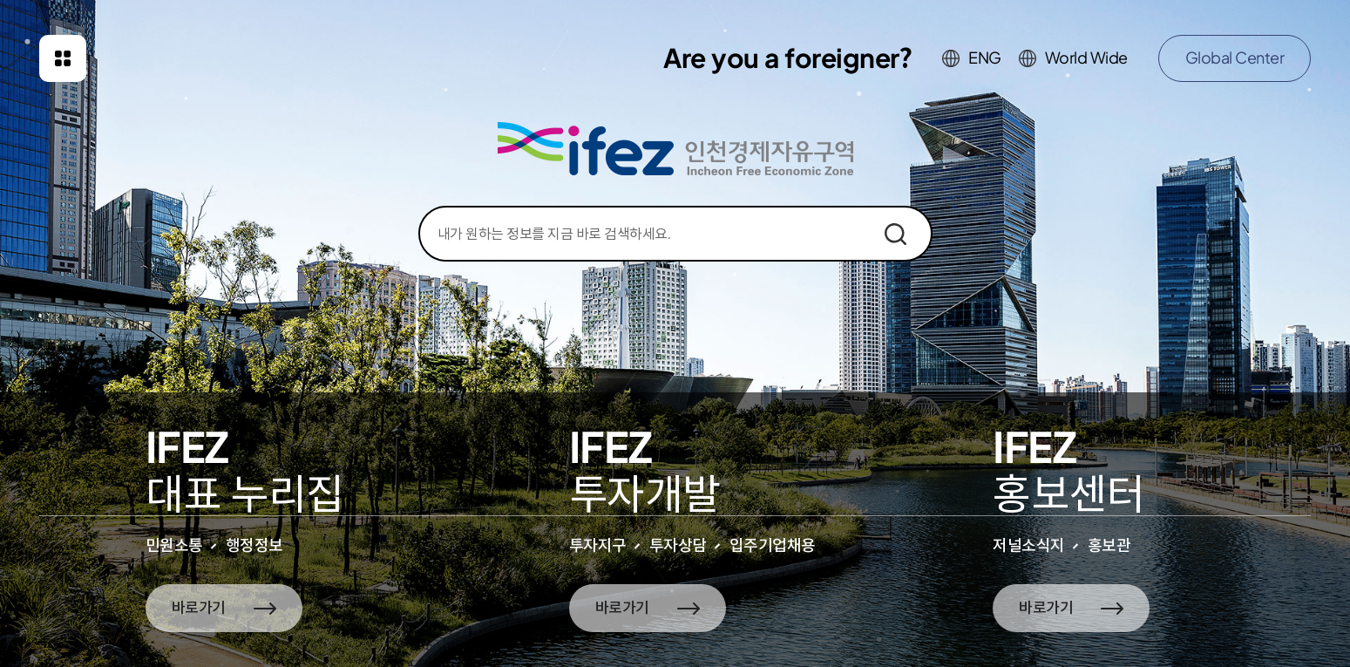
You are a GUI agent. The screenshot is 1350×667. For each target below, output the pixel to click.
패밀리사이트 (62, 58)
